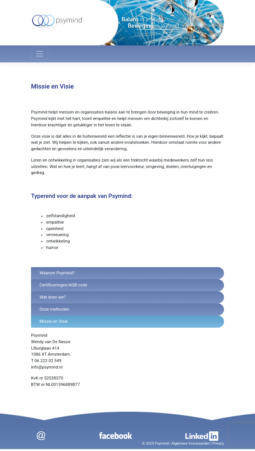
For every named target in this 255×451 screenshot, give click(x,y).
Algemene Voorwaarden (190, 443)
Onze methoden (54, 309)
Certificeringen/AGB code (63, 285)
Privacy (218, 443)
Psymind (162, 443)
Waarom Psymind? (57, 273)
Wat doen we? (52, 297)
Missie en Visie (53, 321)
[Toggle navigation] (39, 54)
